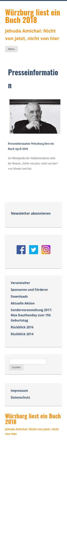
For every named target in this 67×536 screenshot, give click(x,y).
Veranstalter (20, 283)
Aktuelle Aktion (23, 303)
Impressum (19, 391)
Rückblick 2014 (22, 334)
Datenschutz (20, 397)
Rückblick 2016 (22, 327)
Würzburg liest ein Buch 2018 (32, 15)
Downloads (19, 296)
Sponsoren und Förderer (29, 290)
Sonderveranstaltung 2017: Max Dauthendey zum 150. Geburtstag (31, 315)
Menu (11, 49)
